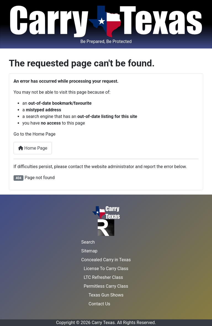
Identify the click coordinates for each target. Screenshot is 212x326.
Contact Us (99, 303)
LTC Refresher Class (103, 277)
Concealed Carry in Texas (106, 259)
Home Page (32, 148)
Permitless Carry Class (106, 286)
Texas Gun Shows (106, 295)
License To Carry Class (106, 268)
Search (88, 242)
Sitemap (89, 251)
